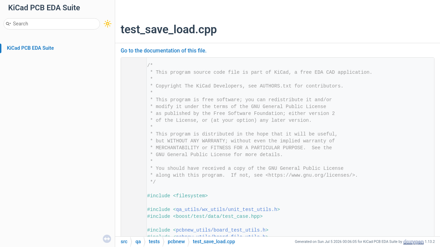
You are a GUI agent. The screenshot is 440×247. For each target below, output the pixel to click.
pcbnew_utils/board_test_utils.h (220, 230)
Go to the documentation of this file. (164, 51)
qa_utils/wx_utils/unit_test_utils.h (226, 209)
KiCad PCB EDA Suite (30, 48)
